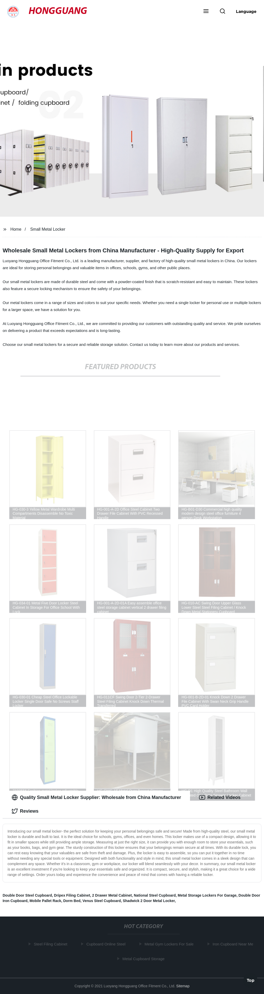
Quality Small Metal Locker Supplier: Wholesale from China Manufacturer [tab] (96, 797)
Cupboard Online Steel (107, 944)
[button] (206, 11)
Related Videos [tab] (220, 797)
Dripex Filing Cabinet (72, 895)
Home (15, 229)
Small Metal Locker (47, 229)
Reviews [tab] (25, 811)
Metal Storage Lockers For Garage (207, 895)
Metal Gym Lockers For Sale (170, 944)
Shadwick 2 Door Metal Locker (149, 901)
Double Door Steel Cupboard (27, 895)
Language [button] (246, 11)
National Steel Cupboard (155, 895)
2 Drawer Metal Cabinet (112, 895)
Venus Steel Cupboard (101, 901)
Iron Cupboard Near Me (234, 944)
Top (250, 980)
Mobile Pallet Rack (45, 901)
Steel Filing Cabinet (51, 944)
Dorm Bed (71, 901)
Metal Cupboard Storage (144, 958)
